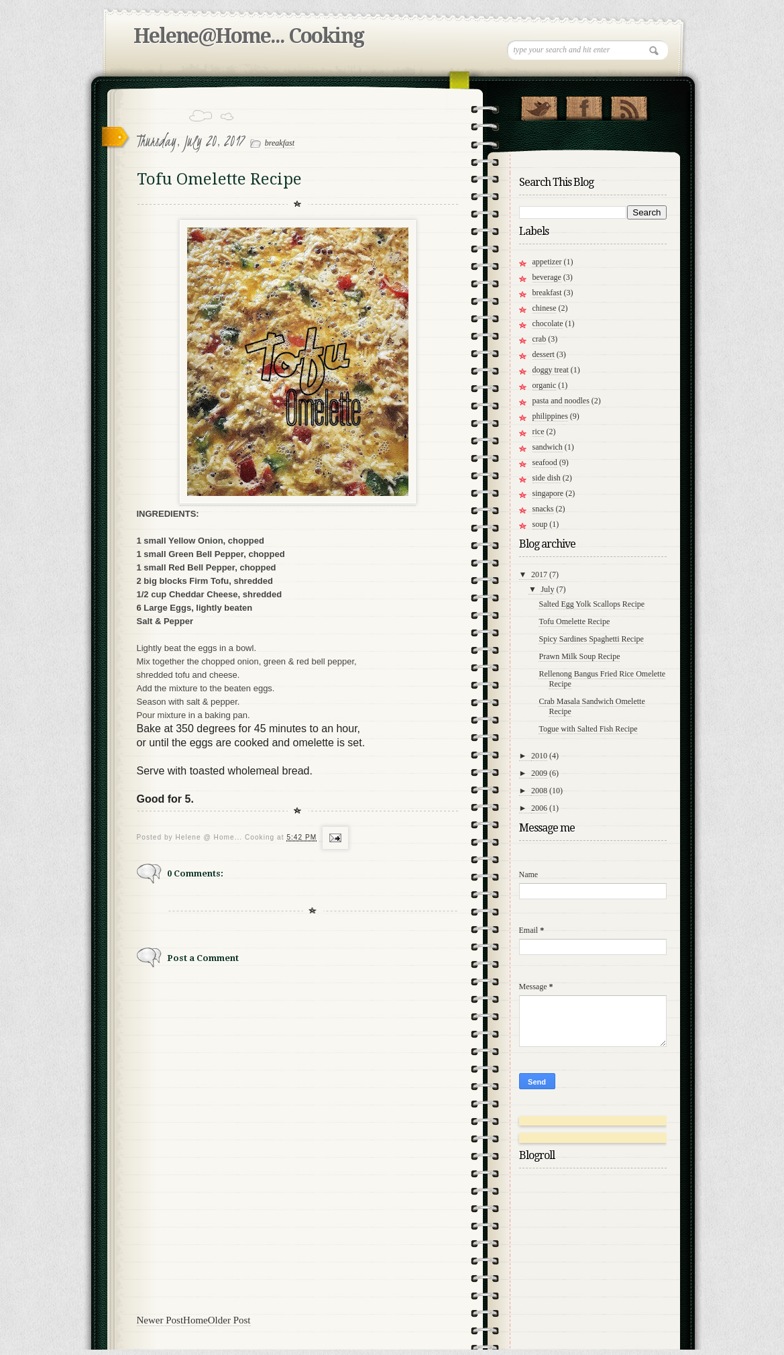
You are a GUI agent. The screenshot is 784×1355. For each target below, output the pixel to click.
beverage (547, 277)
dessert (544, 354)
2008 (539, 790)
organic (545, 385)
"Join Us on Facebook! (583, 105)
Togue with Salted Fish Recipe (588, 729)
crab (540, 339)
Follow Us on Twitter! (538, 105)
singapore (548, 493)
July (547, 589)
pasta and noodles (561, 400)
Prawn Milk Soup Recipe (579, 656)
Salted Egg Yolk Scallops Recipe (592, 604)
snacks (543, 508)
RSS (628, 105)
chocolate (548, 323)
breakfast (279, 143)
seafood (545, 462)
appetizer (547, 261)
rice (539, 431)
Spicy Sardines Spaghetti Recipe (591, 639)
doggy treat (551, 369)
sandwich (548, 447)
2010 (539, 755)
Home (195, 1320)
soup (540, 524)
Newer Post (160, 1320)
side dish (547, 478)
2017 (539, 574)
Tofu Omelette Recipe (574, 621)
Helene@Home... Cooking (248, 36)
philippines (550, 416)
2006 (539, 808)
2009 (539, 773)
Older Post (229, 1320)
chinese (545, 308)
